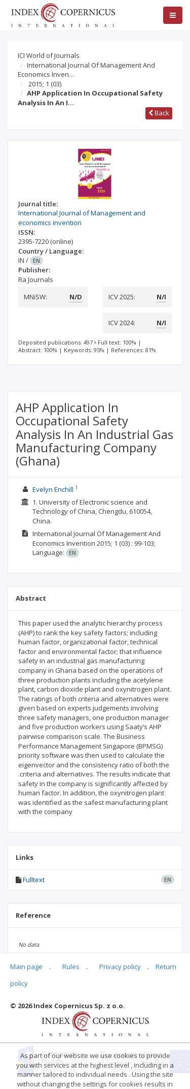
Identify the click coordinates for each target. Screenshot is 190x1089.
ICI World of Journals (49, 55)
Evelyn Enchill (52, 489)
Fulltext (34, 879)
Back (158, 112)
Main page (26, 966)
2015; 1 (44, 83)
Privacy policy (120, 966)
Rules (71, 966)
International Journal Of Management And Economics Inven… (86, 69)
